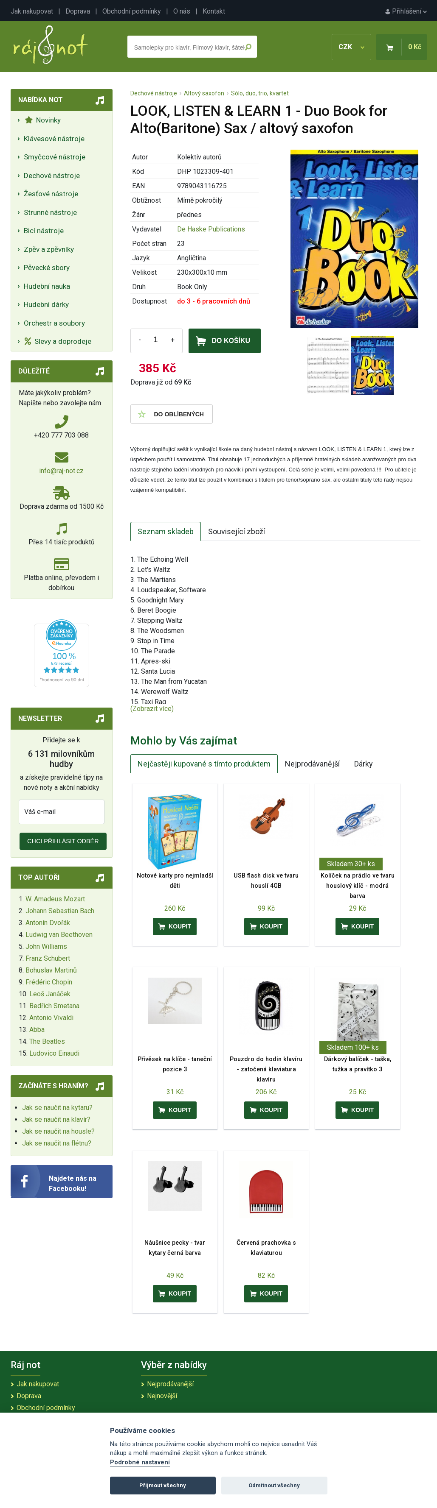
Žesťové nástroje (51, 194)
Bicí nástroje (44, 230)
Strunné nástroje (50, 212)
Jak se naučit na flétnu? (56, 1143)
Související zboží (236, 531)
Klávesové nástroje (54, 138)
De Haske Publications (211, 229)
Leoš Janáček (49, 994)
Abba (37, 1030)
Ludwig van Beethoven (59, 935)
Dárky (363, 763)
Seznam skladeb (166, 531)
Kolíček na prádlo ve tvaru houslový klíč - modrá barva (358, 886)
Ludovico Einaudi (54, 1053)
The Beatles (47, 1041)
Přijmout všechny (162, 1485)
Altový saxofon (204, 93)
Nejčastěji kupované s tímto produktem (204, 763)
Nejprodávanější (312, 763)
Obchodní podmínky (131, 11)
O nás (181, 11)
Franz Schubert (47, 958)
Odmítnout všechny (274, 1485)
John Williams (46, 946)
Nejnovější (162, 1396)
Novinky (43, 120)
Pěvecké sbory (47, 267)
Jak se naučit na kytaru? (57, 1108)
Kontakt (214, 11)
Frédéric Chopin (48, 982)
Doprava (77, 11)
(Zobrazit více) (152, 709)
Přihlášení (406, 11)
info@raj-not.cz (61, 471)
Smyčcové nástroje (54, 157)
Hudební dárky (46, 304)
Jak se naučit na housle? (58, 1131)
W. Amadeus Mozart (55, 899)
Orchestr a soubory (54, 323)
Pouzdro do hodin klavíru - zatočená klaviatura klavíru (266, 1069)
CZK (351, 47)
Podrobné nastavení (140, 1462)
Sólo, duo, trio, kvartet (260, 93)
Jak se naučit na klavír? (56, 1119)
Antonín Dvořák (47, 923)
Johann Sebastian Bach (59, 911)
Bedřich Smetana (54, 1006)
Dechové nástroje (52, 175)
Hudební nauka (47, 286)
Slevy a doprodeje (58, 341)
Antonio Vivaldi (51, 1018)
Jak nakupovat (32, 11)
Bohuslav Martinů (51, 970)
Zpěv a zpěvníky (49, 249)
